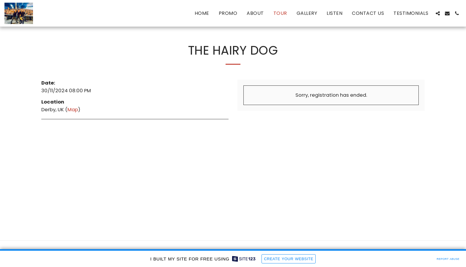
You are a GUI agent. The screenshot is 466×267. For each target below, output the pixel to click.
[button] (437, 13)
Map (72, 109)
